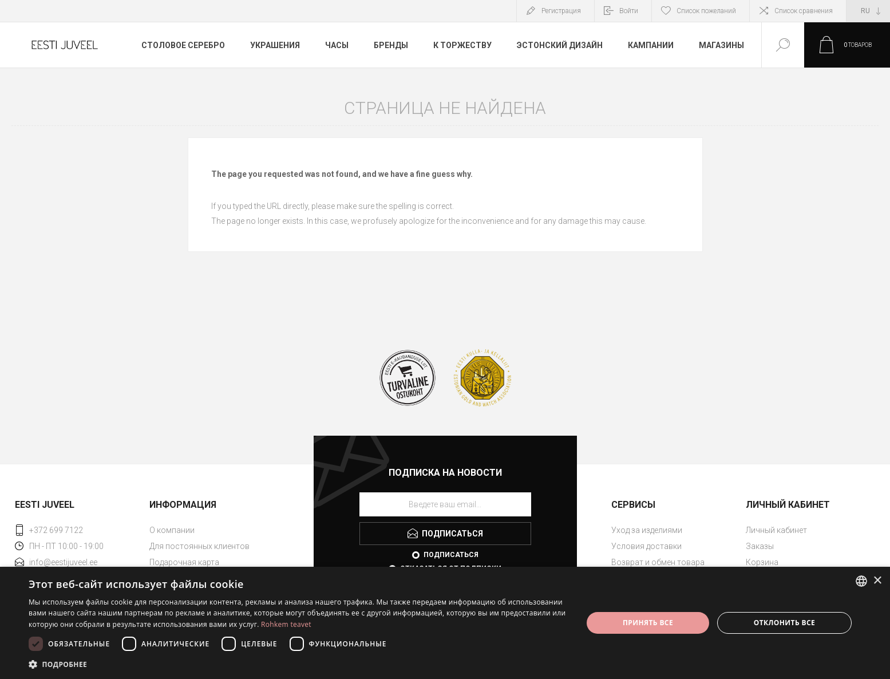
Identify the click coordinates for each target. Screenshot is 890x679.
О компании (172, 530)
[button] (297, 663)
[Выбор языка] (868, 11)
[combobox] (861, 581)
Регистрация (561, 11)
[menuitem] (215, 530)
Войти (628, 11)
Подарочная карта (184, 562)
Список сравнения (803, 11)
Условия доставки (646, 546)
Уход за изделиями (646, 530)
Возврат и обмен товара (658, 562)
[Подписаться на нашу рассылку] (445, 504)
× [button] (877, 581)
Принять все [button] (648, 622)
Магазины (721, 45)
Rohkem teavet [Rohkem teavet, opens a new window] (286, 624)
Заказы (760, 546)
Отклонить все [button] (784, 622)
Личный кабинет (776, 530)
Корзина (762, 562)
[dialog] (445, 623)
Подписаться (451, 555)
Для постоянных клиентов (199, 546)
